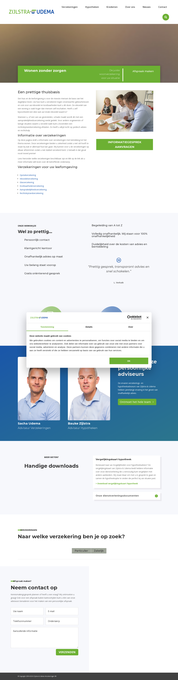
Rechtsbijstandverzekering (31, 193)
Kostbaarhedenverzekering (32, 186)
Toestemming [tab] (47, 327)
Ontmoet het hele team (135, 402)
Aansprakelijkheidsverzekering (33, 189)
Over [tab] (130, 327)
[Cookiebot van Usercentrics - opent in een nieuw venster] (129, 317)
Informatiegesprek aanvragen (124, 144)
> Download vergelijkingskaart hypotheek (117, 483)
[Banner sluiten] (148, 318)
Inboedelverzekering (29, 178)
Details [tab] (89, 327)
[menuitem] (70, 7)
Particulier (81, 550)
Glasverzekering (27, 182)
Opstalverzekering (28, 175)
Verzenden (67, 652)
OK (128, 361)
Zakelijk (99, 550)
